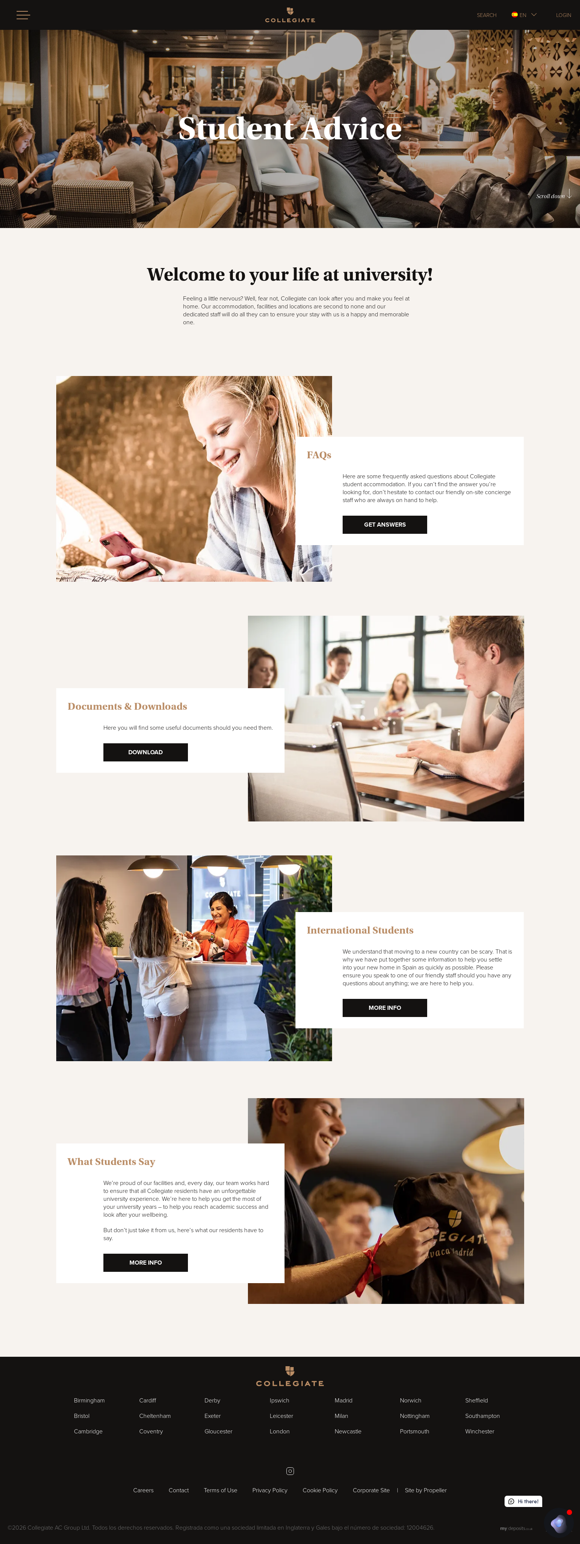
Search (487, 15)
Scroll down (554, 194)
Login (563, 15)
